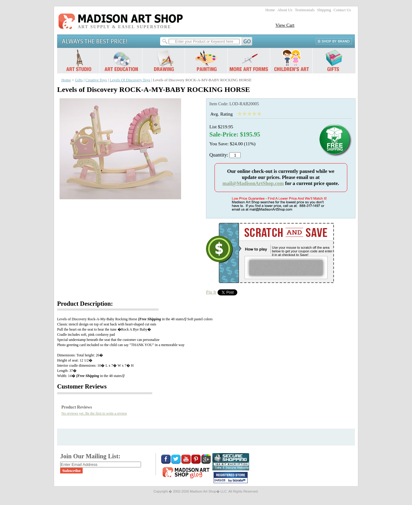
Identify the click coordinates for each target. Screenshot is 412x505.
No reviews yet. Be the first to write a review (94, 413)
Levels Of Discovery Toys (130, 80)
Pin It (211, 292)
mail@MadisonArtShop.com (253, 183)
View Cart (284, 25)
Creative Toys (96, 80)
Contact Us (342, 10)
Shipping (324, 10)
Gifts (79, 80)
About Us (284, 10)
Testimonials (304, 10)
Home (270, 10)
